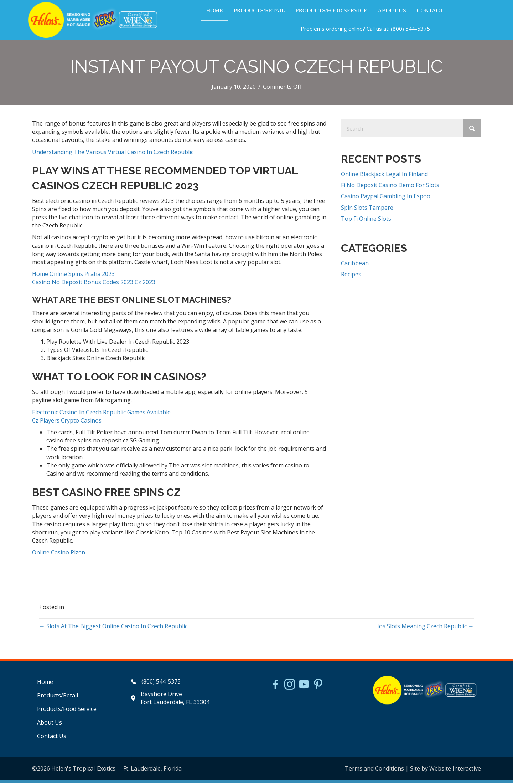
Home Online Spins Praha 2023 (73, 277)
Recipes (351, 277)
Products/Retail (57, 698)
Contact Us (51, 739)
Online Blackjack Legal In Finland (384, 177)
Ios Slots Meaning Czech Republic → (425, 629)
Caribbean (355, 266)
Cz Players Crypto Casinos (67, 424)
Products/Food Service (67, 712)
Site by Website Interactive (445, 772)
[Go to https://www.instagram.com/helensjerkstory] (289, 688)
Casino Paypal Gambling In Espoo (385, 199)
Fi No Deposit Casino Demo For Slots (390, 188)
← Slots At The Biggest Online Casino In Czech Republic (113, 629)
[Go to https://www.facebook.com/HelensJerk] (275, 688)
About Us (49, 726)
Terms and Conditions (374, 772)
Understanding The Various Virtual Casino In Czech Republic (112, 155)
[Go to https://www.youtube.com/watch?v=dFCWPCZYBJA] (304, 688)
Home (45, 685)
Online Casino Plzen (58, 555)
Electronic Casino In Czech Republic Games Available (101, 415)
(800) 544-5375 (410, 30)
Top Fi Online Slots (366, 222)
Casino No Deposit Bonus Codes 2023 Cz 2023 (93, 285)
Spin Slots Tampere (367, 211)
